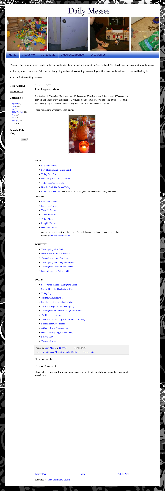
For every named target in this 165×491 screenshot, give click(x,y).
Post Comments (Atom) (59, 479)
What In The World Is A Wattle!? (55, 253)
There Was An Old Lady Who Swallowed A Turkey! (63, 319)
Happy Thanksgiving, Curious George (57, 332)
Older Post (123, 474)
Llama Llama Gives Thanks (53, 324)
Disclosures (98, 54)
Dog (13, 109)
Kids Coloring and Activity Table (55, 271)
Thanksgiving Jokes (49, 341)
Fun (13, 118)
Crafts (74, 352)
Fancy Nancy (47, 337)
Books (67, 352)
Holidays (15, 120)
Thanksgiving (89, 352)
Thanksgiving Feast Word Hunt (54, 258)
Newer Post (40, 474)
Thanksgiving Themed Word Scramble (57, 267)
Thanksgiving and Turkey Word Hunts (57, 262)
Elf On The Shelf (17, 112)
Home (12, 54)
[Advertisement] (82, 450)
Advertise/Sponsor (73, 54)
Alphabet (15, 103)
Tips (13, 123)
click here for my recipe (59, 235)
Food (80, 352)
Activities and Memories (53, 352)
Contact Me (48, 54)
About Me (28, 54)
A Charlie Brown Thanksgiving (55, 328)
